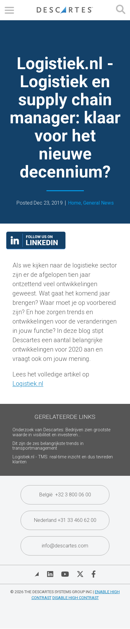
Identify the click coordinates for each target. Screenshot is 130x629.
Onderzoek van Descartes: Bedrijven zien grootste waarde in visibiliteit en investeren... (61, 432)
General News (98, 203)
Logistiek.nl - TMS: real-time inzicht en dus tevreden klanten (62, 459)
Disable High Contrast (75, 597)
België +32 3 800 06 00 (65, 495)
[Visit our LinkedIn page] (35, 247)
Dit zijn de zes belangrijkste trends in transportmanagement (48, 446)
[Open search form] (120, 10)
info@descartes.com (65, 546)
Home (74, 203)
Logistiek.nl (27, 383)
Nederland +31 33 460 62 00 (65, 520)
